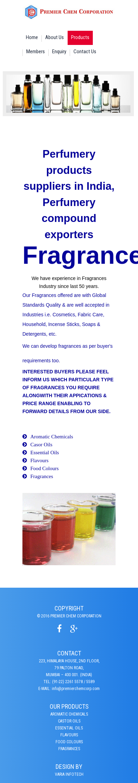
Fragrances (41, 476)
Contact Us (84, 51)
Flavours (39, 460)
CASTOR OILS (69, 721)
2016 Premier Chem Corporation (71, 616)
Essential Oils (44, 452)
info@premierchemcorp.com (76, 688)
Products (80, 37)
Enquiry (59, 51)
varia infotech (69, 774)
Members (35, 51)
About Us (54, 37)
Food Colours (44, 468)
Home (32, 37)
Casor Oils (41, 444)
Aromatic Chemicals (51, 436)
